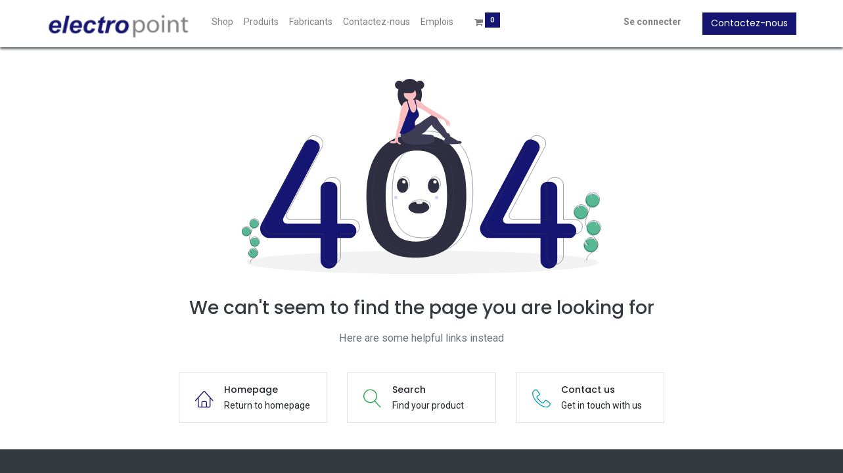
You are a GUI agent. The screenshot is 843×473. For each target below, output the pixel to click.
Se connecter (646, 21)
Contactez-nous (743, 23)
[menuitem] (228, 22)
